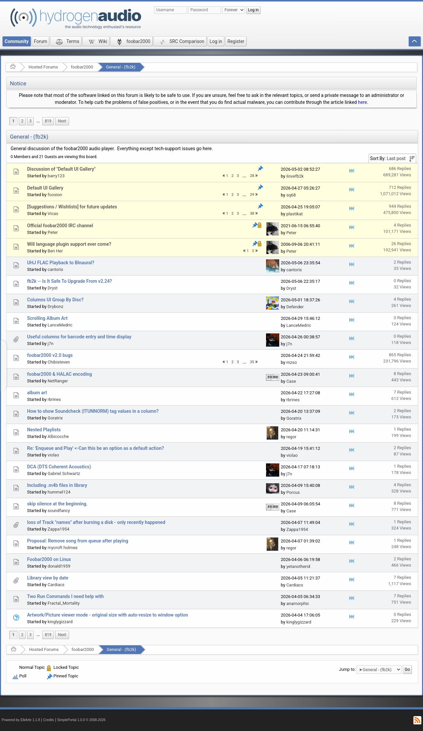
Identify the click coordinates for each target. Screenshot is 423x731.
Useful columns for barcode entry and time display (79, 336)
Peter (53, 232)
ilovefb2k (294, 176)
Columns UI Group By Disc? (55, 299)
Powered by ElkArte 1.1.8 (21, 720)
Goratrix (55, 417)
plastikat (294, 213)
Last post (396, 158)
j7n (51, 343)
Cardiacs (56, 584)
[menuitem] (38, 121)
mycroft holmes (63, 547)
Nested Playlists (44, 429)
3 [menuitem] (30, 121)
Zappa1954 (58, 529)
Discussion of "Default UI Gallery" (61, 169)
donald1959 (59, 566)
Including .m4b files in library (57, 485)
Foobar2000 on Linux (49, 559)
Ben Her (55, 250)
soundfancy (59, 510)
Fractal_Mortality (64, 603)
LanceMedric (60, 324)
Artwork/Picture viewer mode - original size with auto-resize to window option (107, 615)
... (38, 121)
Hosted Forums (43, 66)
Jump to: (347, 669)
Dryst (53, 287)
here (362, 102)
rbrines (54, 399)
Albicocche (58, 436)
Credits (48, 720)
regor (291, 436)
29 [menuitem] (252, 195)
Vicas (53, 213)
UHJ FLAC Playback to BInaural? (60, 262)
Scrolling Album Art (47, 318)
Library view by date (47, 577)
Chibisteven (59, 362)
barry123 (56, 175)
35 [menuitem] (252, 362)
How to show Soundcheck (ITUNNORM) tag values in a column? (93, 411)
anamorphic (297, 603)
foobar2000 (82, 66)
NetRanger (58, 380)
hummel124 (59, 492)
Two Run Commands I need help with (65, 596)
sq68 (291, 195)
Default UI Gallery (45, 188)
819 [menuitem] (48, 121)
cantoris (55, 269)
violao (53, 454)
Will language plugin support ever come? (69, 244)
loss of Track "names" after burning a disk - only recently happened (96, 522)
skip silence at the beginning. (57, 503)
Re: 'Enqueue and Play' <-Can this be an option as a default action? (95, 448)
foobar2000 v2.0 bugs (50, 355)
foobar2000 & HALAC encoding (59, 374)
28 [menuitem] (252, 176)
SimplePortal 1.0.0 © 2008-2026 (81, 720)
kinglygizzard (60, 621)
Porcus (293, 492)
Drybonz (55, 306)
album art (37, 392)
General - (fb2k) (120, 66)
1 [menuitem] (13, 121)
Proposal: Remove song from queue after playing (77, 540)
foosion (55, 194)
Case (291, 381)
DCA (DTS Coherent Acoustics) (59, 466)
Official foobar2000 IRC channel (60, 225)
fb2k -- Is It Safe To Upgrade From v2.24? (69, 281)
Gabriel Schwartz (64, 473)
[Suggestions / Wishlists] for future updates (72, 206)
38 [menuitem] (252, 213)
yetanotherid (298, 566)
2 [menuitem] (22, 121)
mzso (291, 362)
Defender (295, 306)
